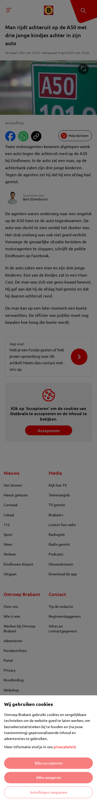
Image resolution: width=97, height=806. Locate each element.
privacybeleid (65, 746)
